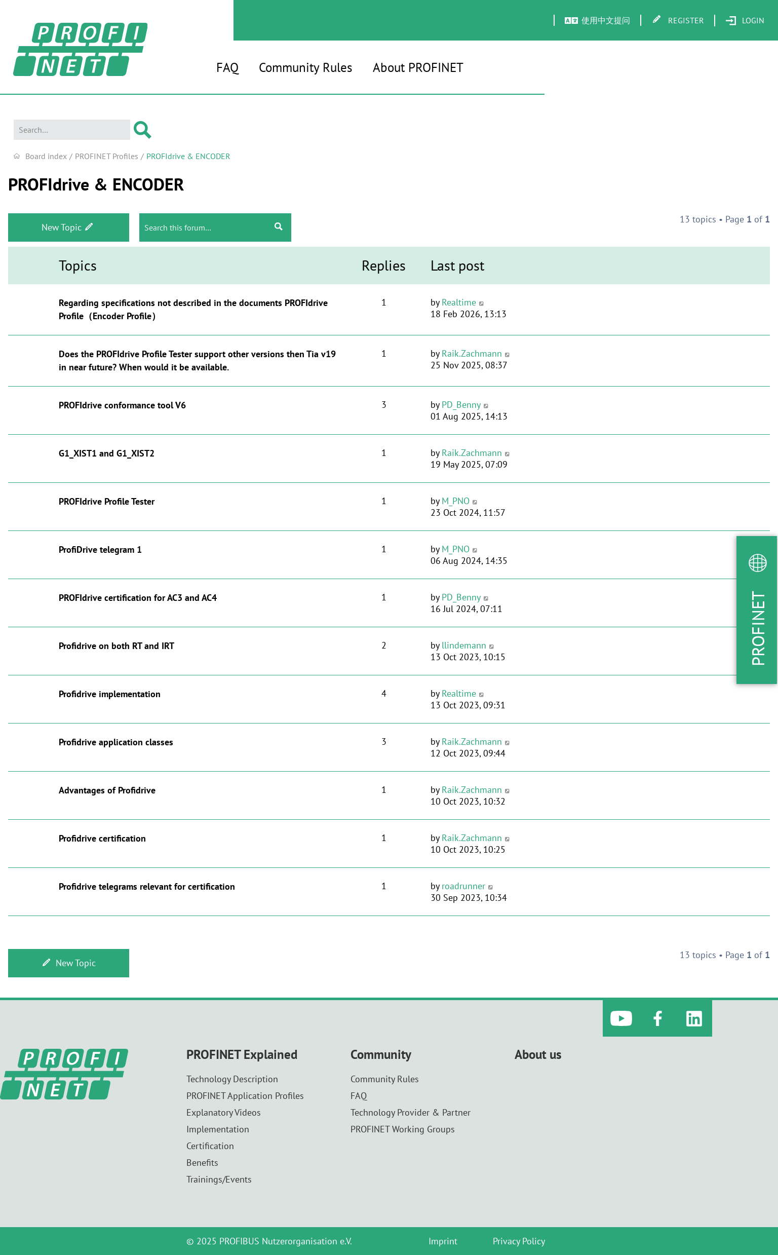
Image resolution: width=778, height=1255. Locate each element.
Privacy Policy (519, 1241)
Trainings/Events (219, 1179)
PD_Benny (461, 404)
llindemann (464, 645)
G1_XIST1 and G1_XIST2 (106, 453)
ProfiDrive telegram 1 (100, 549)
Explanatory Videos (223, 1112)
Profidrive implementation (110, 694)
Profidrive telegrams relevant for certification (147, 886)
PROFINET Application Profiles (245, 1095)
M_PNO (456, 501)
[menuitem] (744, 20)
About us (538, 1054)
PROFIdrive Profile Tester (106, 501)
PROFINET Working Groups (403, 1129)
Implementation (217, 1129)
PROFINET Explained (241, 1054)
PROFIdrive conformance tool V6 (122, 405)
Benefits (202, 1162)
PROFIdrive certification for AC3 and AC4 (138, 597)
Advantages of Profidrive (107, 790)
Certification (210, 1146)
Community (381, 1054)
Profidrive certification (102, 838)
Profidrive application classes (116, 742)
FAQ (227, 67)
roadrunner (463, 886)
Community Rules (306, 67)
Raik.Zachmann (472, 353)
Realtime (459, 302)
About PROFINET (418, 67)
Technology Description (232, 1079)
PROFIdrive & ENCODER (96, 184)
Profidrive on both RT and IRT (116, 646)
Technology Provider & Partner (411, 1112)
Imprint (443, 1241)
